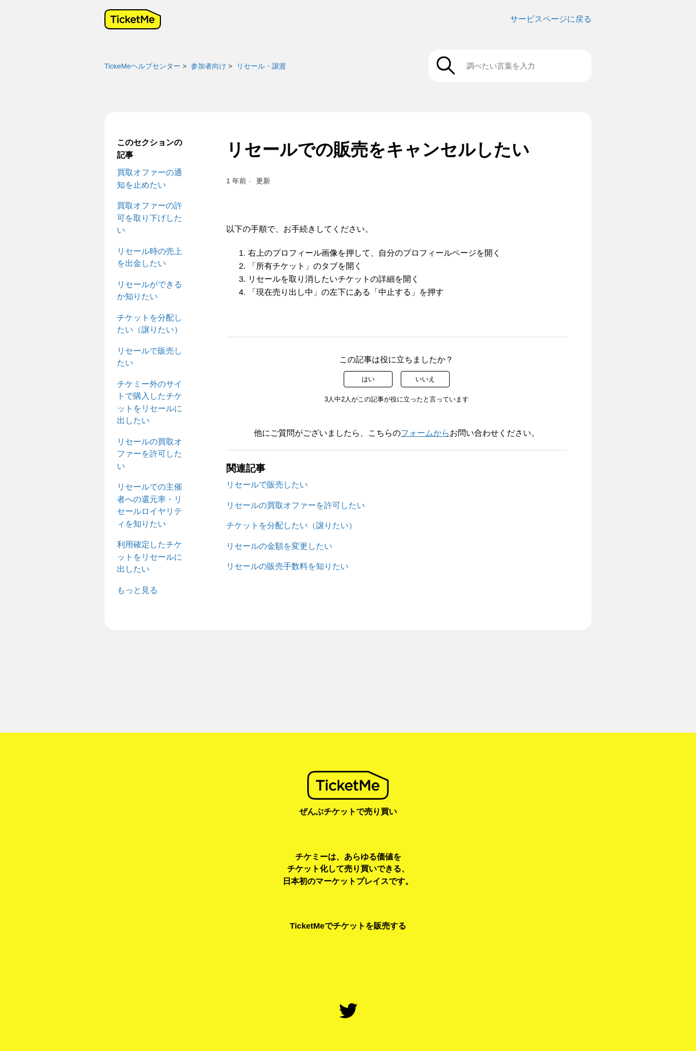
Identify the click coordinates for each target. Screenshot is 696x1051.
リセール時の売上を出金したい (149, 257)
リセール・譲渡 (261, 66)
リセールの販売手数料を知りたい (287, 566)
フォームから (425, 432)
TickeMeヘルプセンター (142, 66)
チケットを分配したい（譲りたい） (149, 324)
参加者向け (208, 66)
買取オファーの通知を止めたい (149, 178)
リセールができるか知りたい (149, 290)
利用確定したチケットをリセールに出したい (149, 556)
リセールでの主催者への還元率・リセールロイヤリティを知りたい (149, 505)
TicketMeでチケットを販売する (348, 925)
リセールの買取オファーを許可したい (149, 454)
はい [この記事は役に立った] (368, 379)
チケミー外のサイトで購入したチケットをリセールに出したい (149, 402)
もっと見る (137, 590)
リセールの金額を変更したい (279, 546)
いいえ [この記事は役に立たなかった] (425, 379)
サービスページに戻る (551, 18)
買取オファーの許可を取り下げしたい (149, 217)
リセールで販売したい (149, 357)
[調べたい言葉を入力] (510, 66)
